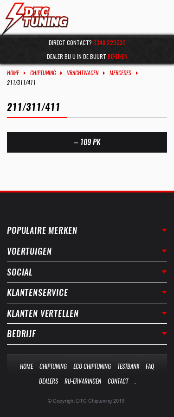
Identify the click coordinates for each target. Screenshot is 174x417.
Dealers (48, 381)
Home (13, 73)
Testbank (128, 366)
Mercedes (120, 73)
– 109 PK (87, 142)
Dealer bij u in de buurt (87, 56)
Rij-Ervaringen (82, 381)
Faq (150, 366)
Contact (118, 381)
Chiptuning (43, 73)
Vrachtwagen (82, 73)
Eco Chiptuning (92, 366)
